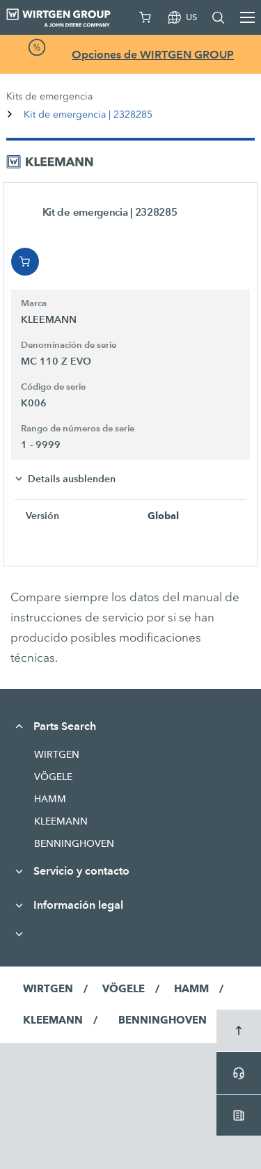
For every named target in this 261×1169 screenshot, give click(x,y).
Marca (34, 303)
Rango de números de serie (77, 428)
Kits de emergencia (49, 96)
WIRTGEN (56, 754)
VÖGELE (53, 776)
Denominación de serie (68, 345)
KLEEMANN (61, 821)
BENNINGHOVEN (74, 843)
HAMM (50, 799)
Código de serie (53, 386)
